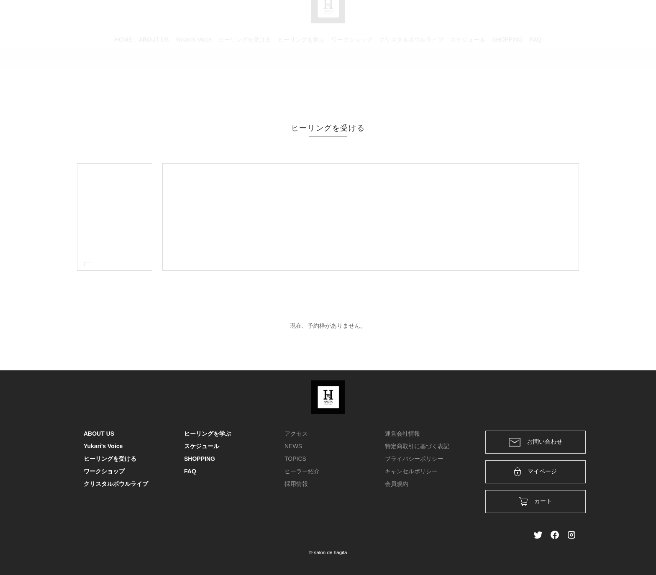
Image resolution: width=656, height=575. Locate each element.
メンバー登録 (557, 17)
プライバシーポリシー (414, 459)
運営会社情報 (402, 433)
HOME (123, 77)
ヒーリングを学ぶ (301, 77)
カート (482, 17)
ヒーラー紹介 (302, 471)
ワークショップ (351, 77)
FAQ (535, 77)
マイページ (535, 471)
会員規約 (396, 484)
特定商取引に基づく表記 (417, 446)
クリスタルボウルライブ (411, 77)
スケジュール (467, 77)
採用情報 (296, 484)
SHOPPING (507, 77)
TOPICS (295, 459)
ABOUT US (154, 77)
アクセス (296, 433)
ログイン (515, 17)
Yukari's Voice (193, 77)
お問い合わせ (535, 442)
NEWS (293, 446)
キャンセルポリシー (411, 471)
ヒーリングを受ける (244, 77)
